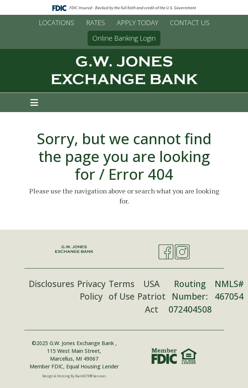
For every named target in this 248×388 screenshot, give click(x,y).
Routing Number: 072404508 (190, 296)
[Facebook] (166, 251)
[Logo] (124, 71)
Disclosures (51, 284)
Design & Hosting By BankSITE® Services (74, 376)
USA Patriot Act (151, 296)
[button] (34, 102)
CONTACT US (190, 22)
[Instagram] (182, 251)
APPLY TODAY (137, 22)
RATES (95, 22)
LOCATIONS (56, 22)
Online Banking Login (124, 38)
